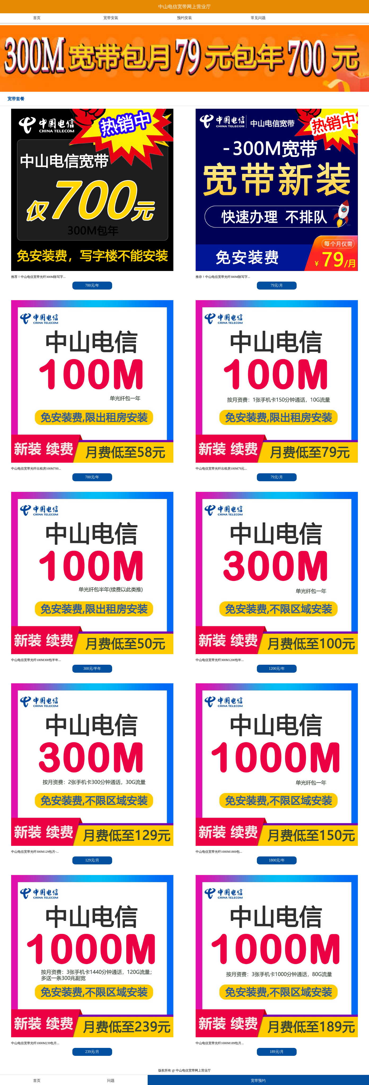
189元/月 (277, 1052)
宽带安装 (110, 18)
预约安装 (184, 18)
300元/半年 (92, 669)
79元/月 (277, 285)
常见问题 (258, 18)
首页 (37, 18)
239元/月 (92, 1052)
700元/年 (92, 285)
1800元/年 (277, 860)
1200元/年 (277, 669)
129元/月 (92, 860)
